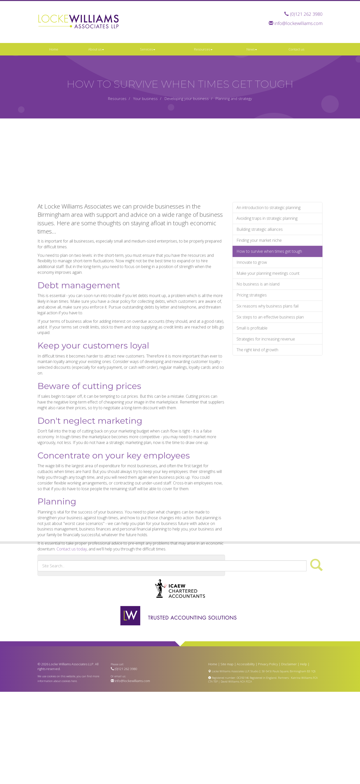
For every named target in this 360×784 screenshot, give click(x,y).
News (251, 49)
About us (96, 49)
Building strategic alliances (259, 283)
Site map (227, 664)
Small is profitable (252, 381)
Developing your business (186, 98)
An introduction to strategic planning (268, 261)
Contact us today (71, 603)
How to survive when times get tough (269, 305)
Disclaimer (289, 664)
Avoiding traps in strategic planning (267, 272)
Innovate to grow (251, 316)
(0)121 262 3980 (306, 14)
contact (82, 622)
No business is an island (258, 338)
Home (53, 49)
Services (147, 49)
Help (303, 664)
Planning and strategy (234, 98)
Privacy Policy (268, 664)
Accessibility (246, 664)
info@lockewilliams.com (298, 23)
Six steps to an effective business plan (270, 371)
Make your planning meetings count (268, 327)
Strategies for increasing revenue (265, 392)
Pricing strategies (251, 349)
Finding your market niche (259, 294)
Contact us (296, 49)
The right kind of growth (257, 403)
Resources (203, 49)
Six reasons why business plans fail (267, 360)
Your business (145, 98)
